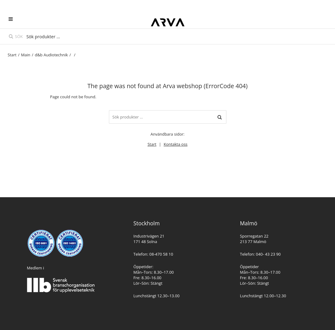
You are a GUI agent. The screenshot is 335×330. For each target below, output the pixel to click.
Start (12, 55)
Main (25, 55)
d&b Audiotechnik (51, 55)
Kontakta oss (176, 144)
